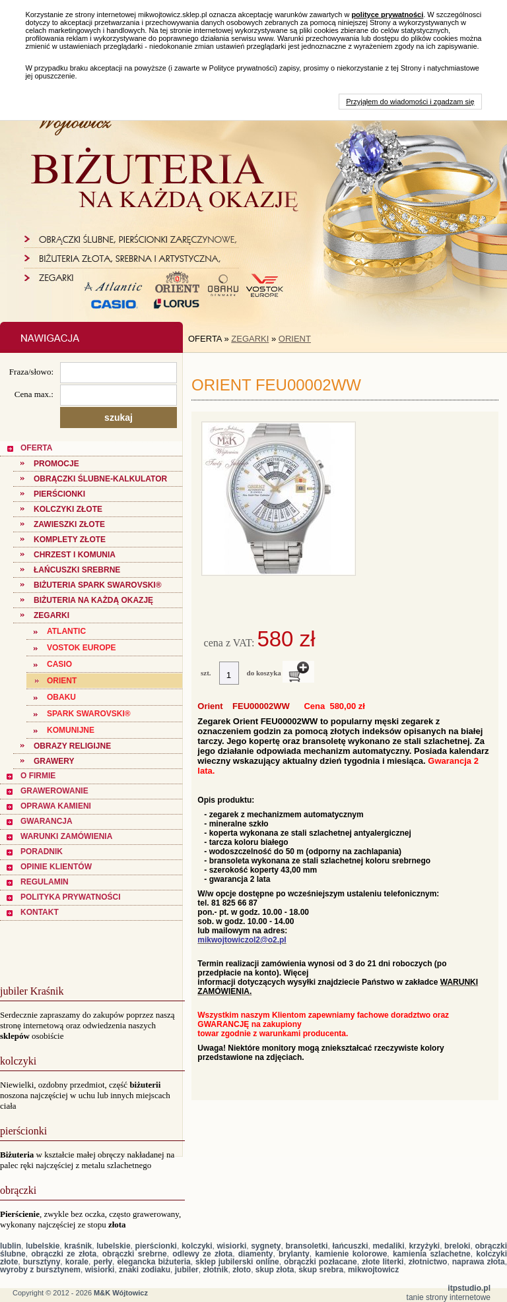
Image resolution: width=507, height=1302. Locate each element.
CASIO (59, 664)
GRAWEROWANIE (54, 790)
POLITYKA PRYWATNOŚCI (70, 897)
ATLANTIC (66, 631)
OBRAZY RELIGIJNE (72, 746)
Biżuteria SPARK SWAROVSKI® (98, 585)
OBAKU (61, 697)
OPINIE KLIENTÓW (56, 866)
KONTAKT (39, 912)
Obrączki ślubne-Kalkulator (100, 478)
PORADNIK (41, 851)
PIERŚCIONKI (59, 494)
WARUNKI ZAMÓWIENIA (66, 836)
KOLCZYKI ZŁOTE (68, 509)
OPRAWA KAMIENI (55, 806)
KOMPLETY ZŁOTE (70, 539)
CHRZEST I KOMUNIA (75, 554)
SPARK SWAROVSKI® (89, 713)
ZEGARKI (51, 615)
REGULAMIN (44, 881)
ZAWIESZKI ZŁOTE (69, 524)
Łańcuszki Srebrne (77, 569)
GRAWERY (54, 761)
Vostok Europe (81, 647)
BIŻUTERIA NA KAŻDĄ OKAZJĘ (93, 600)
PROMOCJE (56, 463)
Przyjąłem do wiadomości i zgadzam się (410, 102)
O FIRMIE (37, 775)
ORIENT (62, 680)
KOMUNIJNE (70, 730)
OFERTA (36, 447)
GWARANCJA (46, 821)
